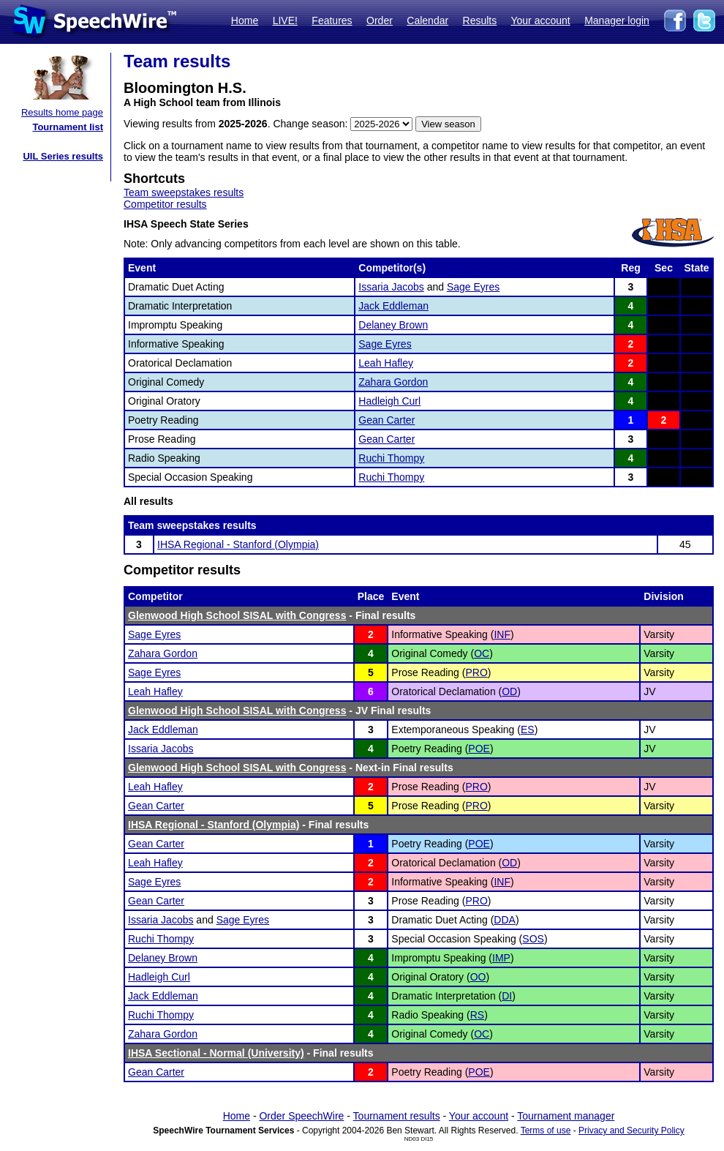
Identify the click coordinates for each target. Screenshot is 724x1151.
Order (379, 20)
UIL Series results (63, 156)
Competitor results (165, 204)
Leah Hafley (385, 363)
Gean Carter (386, 420)
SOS (533, 939)
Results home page (62, 112)
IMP (501, 958)
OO (478, 977)
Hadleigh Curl (389, 401)
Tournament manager (565, 1116)
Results (480, 20)
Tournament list (67, 126)
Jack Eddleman (393, 306)
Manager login (616, 20)
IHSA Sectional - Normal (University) (216, 1053)
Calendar (427, 20)
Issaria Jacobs (390, 287)
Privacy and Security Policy (631, 1130)
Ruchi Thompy (391, 458)
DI (507, 996)
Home (244, 20)
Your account (540, 20)
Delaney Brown (393, 325)
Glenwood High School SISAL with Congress (237, 615)
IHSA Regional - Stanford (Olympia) (238, 544)
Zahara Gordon (393, 382)
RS (477, 1015)
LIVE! (285, 20)
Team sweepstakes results (184, 192)
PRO (476, 672)
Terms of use (546, 1130)
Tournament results (396, 1116)
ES (528, 729)
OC (481, 653)
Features (332, 20)
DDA (505, 920)
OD (509, 691)
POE (479, 748)
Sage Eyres (473, 287)
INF (502, 634)
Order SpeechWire (301, 1116)
